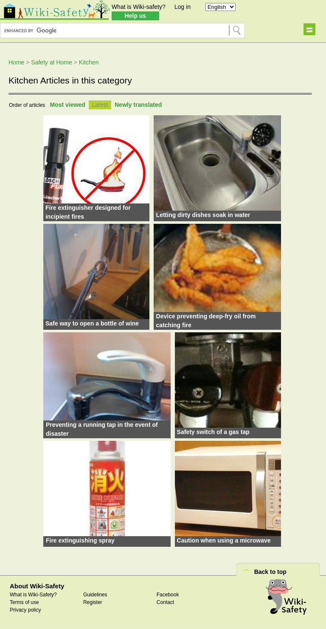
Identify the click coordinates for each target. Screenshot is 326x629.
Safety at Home (51, 62)
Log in (182, 6)
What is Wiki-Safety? (33, 595)
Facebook (168, 595)
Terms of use (24, 602)
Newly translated (138, 104)
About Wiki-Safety (37, 586)
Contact (165, 602)
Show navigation (309, 29)
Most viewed (67, 104)
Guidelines (95, 595)
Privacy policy (25, 610)
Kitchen (89, 62)
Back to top (270, 571)
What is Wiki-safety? (139, 6)
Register (92, 602)
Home (16, 62)
